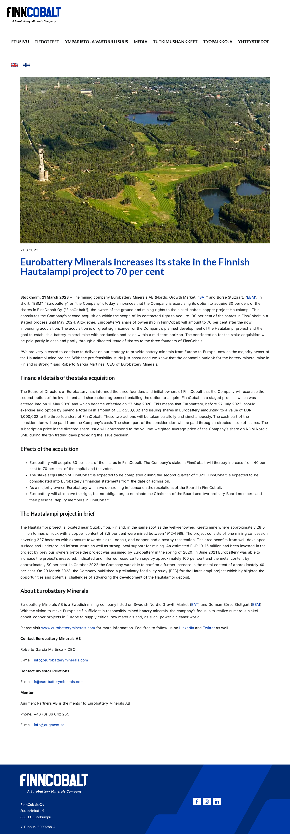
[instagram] (207, 801)
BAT (202, 297)
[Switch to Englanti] (14, 65)
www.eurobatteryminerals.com (68, 628)
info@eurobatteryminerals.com (61, 660)
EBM (251, 297)
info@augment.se (49, 725)
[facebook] (197, 801)
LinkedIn (186, 628)
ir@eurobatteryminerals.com (59, 681)
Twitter (209, 628)
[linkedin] (217, 801)
